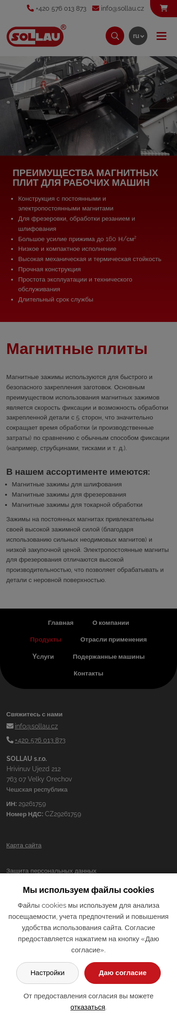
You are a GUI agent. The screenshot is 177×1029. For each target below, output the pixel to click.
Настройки (48, 973)
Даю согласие (122, 973)
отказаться (87, 1007)
